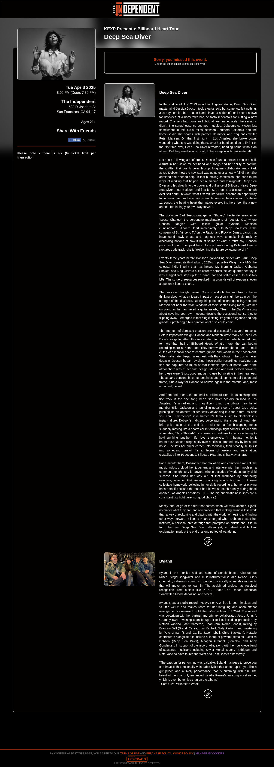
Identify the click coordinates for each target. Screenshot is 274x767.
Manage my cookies (210, 753)
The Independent (78, 101)
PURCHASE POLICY (159, 753)
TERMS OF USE (130, 753)
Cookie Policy (183, 753)
